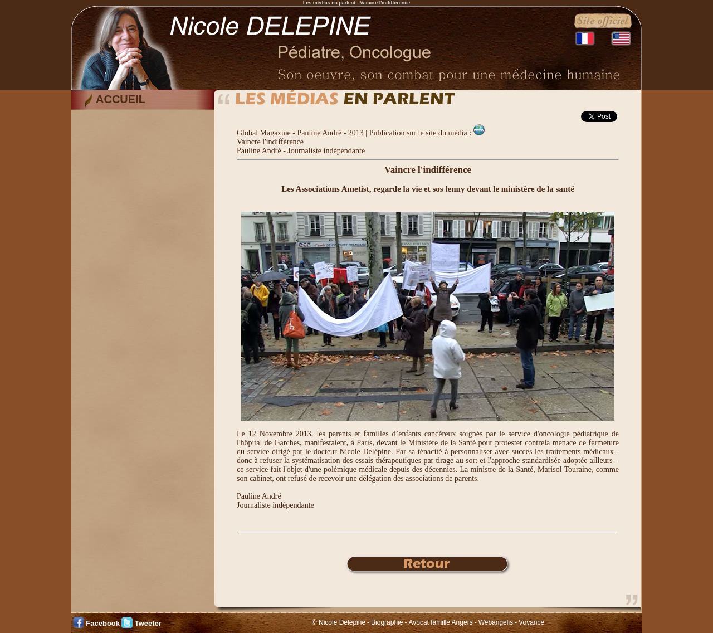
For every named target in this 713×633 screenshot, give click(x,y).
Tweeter (148, 623)
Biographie (387, 622)
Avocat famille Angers (440, 622)
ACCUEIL (120, 99)
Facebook (103, 623)
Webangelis (495, 622)
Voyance (531, 622)
